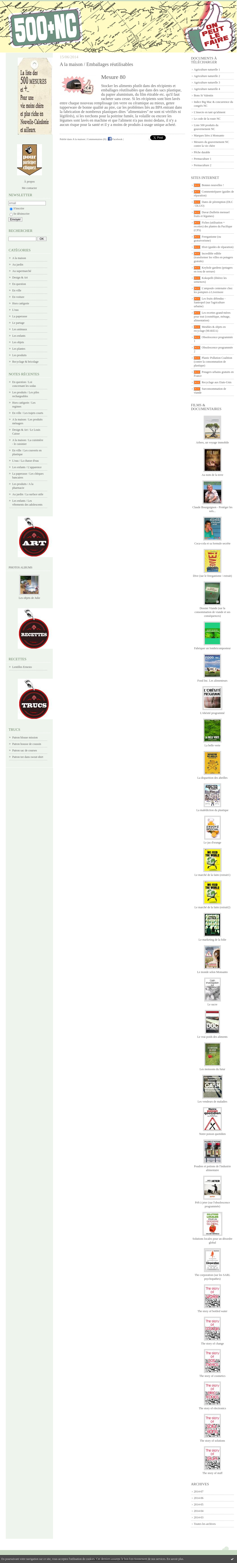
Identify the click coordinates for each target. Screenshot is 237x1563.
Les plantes (18, 348)
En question (19, 284)
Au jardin (17, 264)
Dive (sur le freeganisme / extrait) (212, 576)
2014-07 (198, 1491)
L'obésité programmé (212, 713)
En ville (16, 290)
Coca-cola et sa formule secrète (212, 543)
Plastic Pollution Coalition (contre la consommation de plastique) (213, 361)
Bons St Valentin (203, 95)
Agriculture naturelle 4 (207, 89)
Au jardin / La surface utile (27, 494)
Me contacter (29, 188)
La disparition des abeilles (212, 777)
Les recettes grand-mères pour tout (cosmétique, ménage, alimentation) (212, 316)
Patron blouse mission (25, 737)
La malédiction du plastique (212, 810)
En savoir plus (175, 1559)
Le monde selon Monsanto (212, 972)
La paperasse (19, 316)
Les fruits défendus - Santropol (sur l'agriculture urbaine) (209, 302)
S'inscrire (17, 208)
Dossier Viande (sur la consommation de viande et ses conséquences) (212, 612)
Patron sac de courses (24, 750)
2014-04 (198, 1511)
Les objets (18, 342)
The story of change (212, 1343)
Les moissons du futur (212, 1069)
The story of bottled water (212, 1311)
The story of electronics (212, 1408)
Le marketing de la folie (212, 939)
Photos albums (20, 567)
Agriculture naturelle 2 (207, 76)
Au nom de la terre (212, 475)
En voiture (18, 297)
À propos (29, 181)
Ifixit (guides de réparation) (217, 247)
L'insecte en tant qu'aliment (209, 112)
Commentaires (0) (96, 139)
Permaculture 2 (202, 165)
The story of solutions (212, 1440)
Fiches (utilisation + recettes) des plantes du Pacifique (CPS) (213, 226)
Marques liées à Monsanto (209, 135)
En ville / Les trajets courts (27, 413)
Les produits (19, 355)
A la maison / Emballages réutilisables (96, 64)
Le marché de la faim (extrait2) (213, 907)
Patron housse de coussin (26, 744)
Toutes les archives (205, 1524)
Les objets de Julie (29, 598)
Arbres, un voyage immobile (212, 442)
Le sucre (212, 1004)
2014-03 (198, 1517)
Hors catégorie (20, 303)
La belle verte (212, 745)
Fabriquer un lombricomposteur (212, 648)
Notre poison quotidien (212, 1134)
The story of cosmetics (212, 1376)
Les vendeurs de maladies (212, 1101)
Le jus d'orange (212, 842)
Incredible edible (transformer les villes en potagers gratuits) (213, 257)
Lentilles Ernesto (22, 667)
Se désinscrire (20, 213)
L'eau (15, 310)
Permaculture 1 (202, 158)
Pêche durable (202, 152)
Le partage (18, 322)
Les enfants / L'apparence (26, 467)
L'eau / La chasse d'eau (25, 460)
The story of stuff (212, 1473)
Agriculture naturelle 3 (207, 82)
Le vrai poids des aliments (212, 1036)
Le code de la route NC (207, 118)
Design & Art (20, 277)
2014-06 (198, 1498)
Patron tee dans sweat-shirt (27, 757)
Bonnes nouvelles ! (213, 185)
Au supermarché (21, 271)
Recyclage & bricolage (25, 361)
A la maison (19, 258)
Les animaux (19, 329)
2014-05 (198, 1504)
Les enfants (18, 335)
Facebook (115, 139)
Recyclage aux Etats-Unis (216, 382)
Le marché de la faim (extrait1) (213, 875)
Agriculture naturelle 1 (207, 69)
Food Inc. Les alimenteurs (212, 680)
